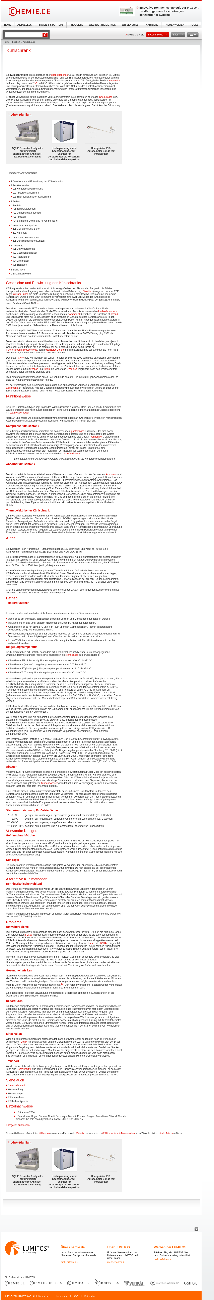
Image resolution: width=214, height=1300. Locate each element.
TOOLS (194, 24)
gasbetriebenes (59, 75)
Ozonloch (72, 369)
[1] (38, 302)
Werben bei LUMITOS (170, 1247)
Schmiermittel (24, 1069)
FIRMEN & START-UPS (50, 24)
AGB (76, 1296)
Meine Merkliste (135, 34)
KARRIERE (152, 24)
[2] (62, 984)
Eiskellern (88, 291)
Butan (47, 369)
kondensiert (97, 436)
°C (35, 83)
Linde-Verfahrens (107, 311)
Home (6, 42)
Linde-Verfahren (71, 453)
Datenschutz (90, 1296)
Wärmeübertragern (20, 412)
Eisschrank (12, 387)
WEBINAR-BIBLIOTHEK (102, 24)
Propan (34, 369)
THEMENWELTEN (174, 24)
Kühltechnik (24, 1125)
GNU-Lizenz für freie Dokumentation (118, 1133)
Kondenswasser (49, 783)
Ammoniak (75, 314)
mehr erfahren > (69, 1262)
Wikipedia (80, 1133)
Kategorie (11, 1125)
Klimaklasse (71, 655)
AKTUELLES (24, 24)
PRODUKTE (76, 24)
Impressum (61, 1296)
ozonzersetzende (55, 349)
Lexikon (16, 42)
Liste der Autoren (165, 1133)
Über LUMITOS (118, 1247)
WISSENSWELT (131, 24)
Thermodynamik (16, 1085)
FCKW (20, 357)
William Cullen (20, 294)
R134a (103, 943)
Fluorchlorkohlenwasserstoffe (21, 349)
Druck (24, 1041)
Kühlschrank (44, 1133)
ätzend (114, 314)
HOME (7, 24)
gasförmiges (77, 431)
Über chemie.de (73, 1247)
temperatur (114, 80)
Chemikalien (105, 97)
